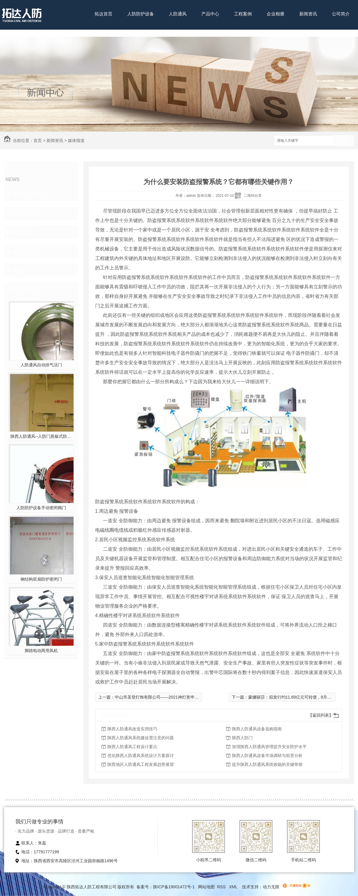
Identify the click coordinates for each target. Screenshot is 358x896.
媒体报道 (76, 140)
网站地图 (206, 886)
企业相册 (275, 13)
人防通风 (178, 13)
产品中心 (210, 13)
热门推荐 (23, 289)
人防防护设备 (140, 13)
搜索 (344, 140)
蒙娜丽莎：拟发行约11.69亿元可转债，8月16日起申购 (298, 697)
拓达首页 (103, 13)
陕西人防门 (242, 737)
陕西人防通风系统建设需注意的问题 (140, 737)
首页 (38, 140)
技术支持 (23, 232)
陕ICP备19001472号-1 (174, 886)
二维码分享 (253, 196)
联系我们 (103, 32)
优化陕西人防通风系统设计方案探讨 (140, 755)
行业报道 (23, 213)
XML (233, 886)
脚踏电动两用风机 (41, 650)
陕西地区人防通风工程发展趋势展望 (140, 764)
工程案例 (243, 13)
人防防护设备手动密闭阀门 (41, 507)
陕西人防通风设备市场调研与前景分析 (267, 755)
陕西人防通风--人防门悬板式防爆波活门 (41, 436)
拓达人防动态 (29, 194)
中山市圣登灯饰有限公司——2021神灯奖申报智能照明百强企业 (173, 697)
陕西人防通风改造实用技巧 (132, 728)
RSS (222, 886)
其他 (18, 270)
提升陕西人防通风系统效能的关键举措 (267, 764)
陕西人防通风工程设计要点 (132, 746)
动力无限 (271, 886)
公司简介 (341, 13)
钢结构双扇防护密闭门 (41, 579)
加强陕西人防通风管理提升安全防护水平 (269, 746)
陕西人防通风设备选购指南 (257, 728)
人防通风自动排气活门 (41, 364)
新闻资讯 (308, 13)
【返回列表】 (320, 715)
